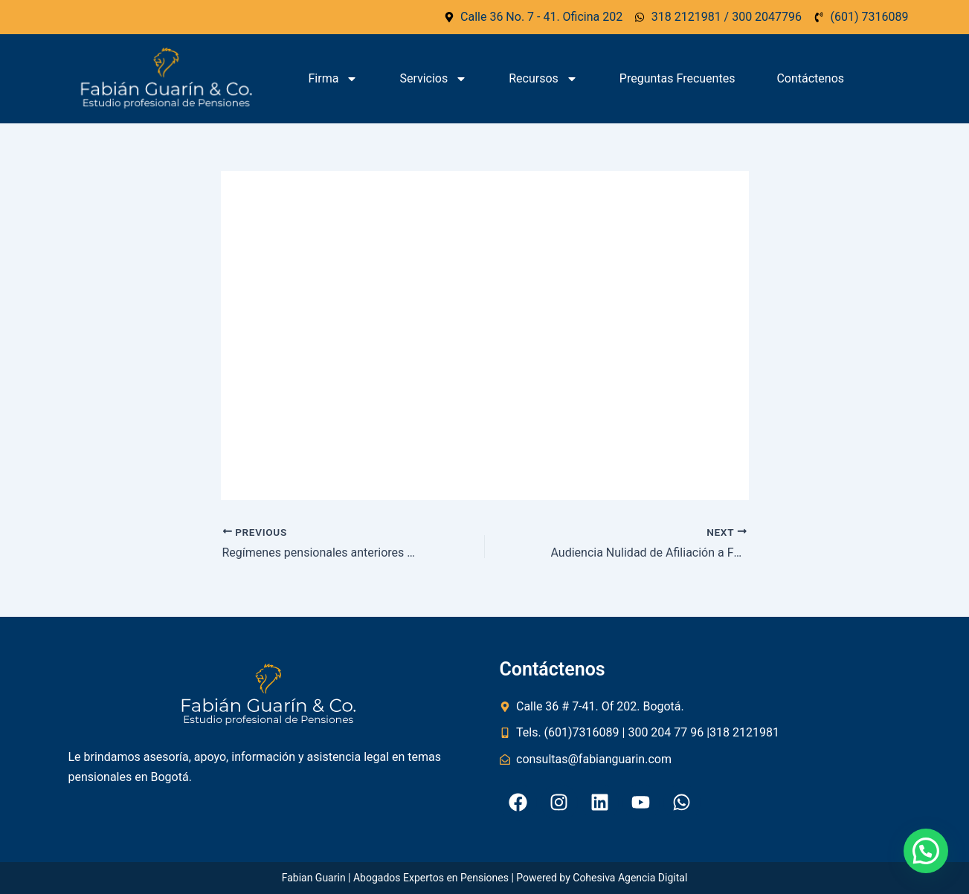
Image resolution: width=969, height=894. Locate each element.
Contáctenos (810, 78)
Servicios (433, 78)
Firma (333, 78)
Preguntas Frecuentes (677, 78)
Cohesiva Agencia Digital (630, 878)
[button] (926, 851)
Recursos (543, 78)
